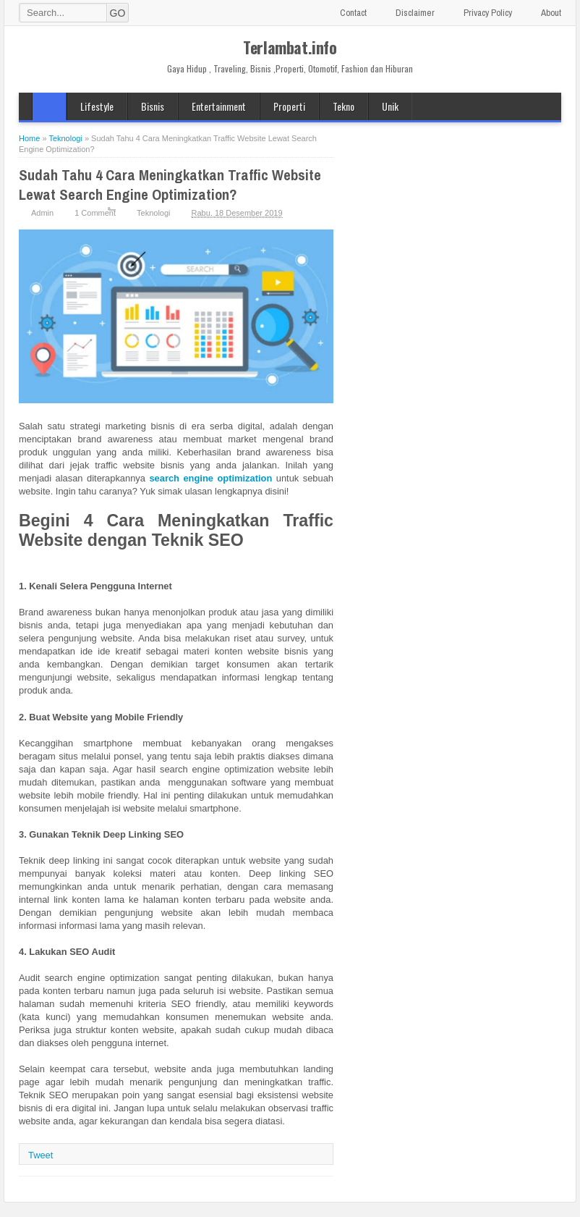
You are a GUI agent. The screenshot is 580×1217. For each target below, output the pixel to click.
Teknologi (153, 213)
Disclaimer (415, 13)
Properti (289, 106)
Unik (390, 106)
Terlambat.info (289, 47)
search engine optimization (210, 478)
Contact (353, 13)
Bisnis (152, 106)
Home (49, 106)
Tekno (343, 106)
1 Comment (95, 213)
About (551, 13)
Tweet (40, 1155)
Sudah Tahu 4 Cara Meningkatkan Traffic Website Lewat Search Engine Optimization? (170, 184)
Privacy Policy (488, 13)
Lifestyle (97, 106)
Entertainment (219, 106)
